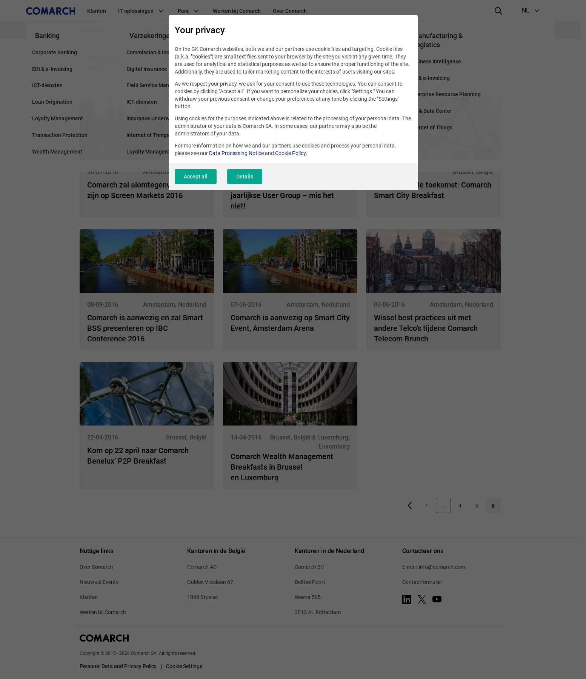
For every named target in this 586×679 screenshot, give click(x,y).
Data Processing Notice (236, 153)
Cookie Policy (290, 153)
